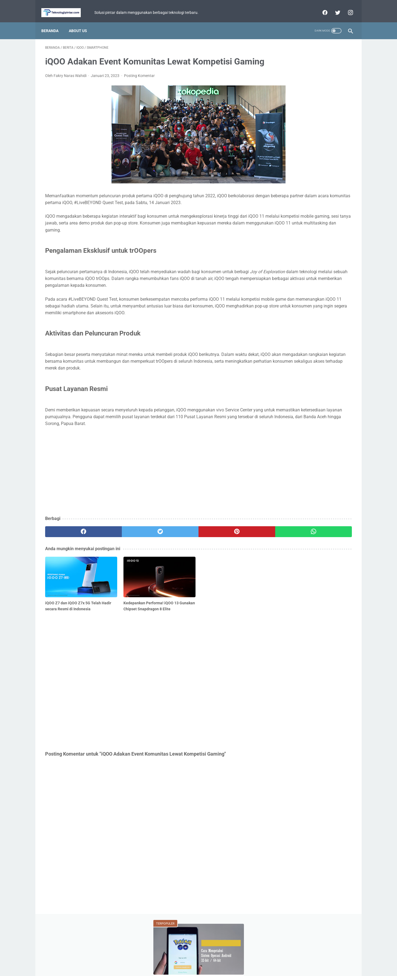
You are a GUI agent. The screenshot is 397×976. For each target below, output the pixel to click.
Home (173, 956)
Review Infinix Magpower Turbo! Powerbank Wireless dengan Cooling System (310, 187)
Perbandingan (288, 269)
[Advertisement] (148, 521)
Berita (283, 227)
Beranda (53, 21)
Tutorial (283, 248)
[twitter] (333, 7)
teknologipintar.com (206, 967)
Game (310, 227)
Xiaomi (311, 248)
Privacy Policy (195, 956)
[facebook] (320, 7)
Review (338, 248)
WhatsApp (305, 258)
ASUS (338, 227)
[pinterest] (173, 581)
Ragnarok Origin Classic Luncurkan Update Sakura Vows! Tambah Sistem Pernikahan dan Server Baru (309, 141)
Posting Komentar (139, 84)
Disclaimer (220, 956)
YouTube (334, 258)
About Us (82, 21)
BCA (280, 258)
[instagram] (346, 7)
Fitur (281, 238)
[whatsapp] (225, 581)
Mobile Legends (313, 238)
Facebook (321, 269)
